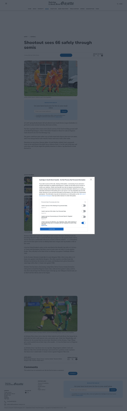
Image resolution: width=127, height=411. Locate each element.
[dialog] (63, 205)
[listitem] (63, 202)
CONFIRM (52, 229)
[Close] (91, 180)
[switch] (83, 205)
